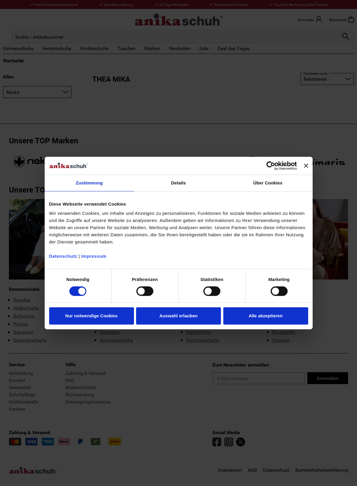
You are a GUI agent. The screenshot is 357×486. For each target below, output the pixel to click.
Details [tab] (178, 182)
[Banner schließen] (306, 166)
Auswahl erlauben (178, 315)
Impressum (94, 256)
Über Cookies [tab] (268, 182)
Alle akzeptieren (266, 315)
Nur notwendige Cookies (91, 315)
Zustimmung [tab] (89, 182)
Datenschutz (63, 256)
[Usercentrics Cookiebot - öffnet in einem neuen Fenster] (271, 165)
